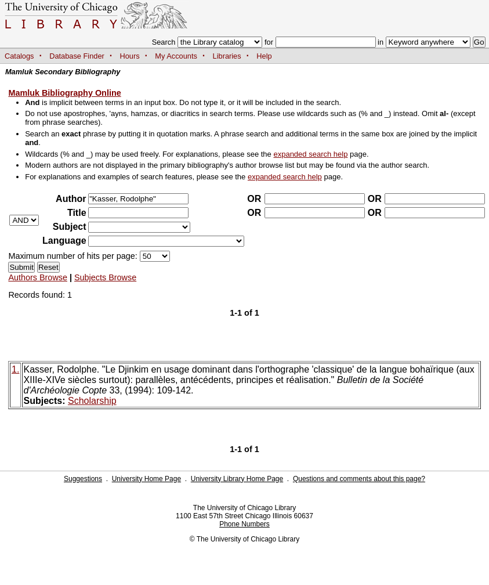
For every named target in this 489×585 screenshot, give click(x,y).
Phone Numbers (244, 524)
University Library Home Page (237, 479)
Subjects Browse (105, 277)
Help (263, 56)
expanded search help (310, 154)
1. (15, 369)
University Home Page (146, 479)
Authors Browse (37, 277)
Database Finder (76, 56)
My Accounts (176, 56)
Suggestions (83, 479)
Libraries (227, 56)
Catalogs (19, 56)
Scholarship (92, 401)
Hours (130, 56)
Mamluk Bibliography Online (64, 93)
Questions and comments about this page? (359, 479)
